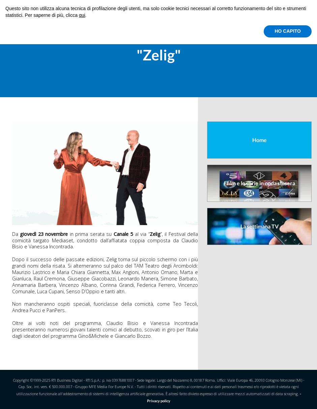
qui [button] (82, 15)
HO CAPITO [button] (288, 31)
